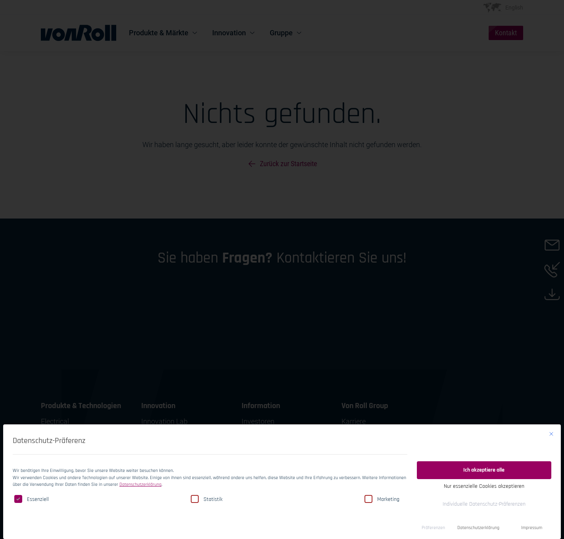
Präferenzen (433, 526)
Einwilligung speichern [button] (484, 447)
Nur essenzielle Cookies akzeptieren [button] (484, 485)
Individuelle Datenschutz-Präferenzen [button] (484, 502)
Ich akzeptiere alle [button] (484, 468)
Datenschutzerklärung (140, 483)
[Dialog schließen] (551, 432)
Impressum (531, 526)
